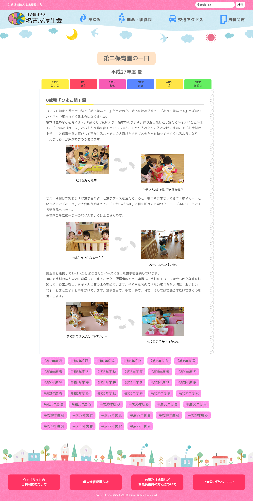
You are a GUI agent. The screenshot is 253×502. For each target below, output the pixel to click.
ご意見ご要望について (219, 483)
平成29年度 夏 (111, 416)
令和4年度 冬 (187, 373)
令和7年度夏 (79, 362)
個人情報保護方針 (95, 483)
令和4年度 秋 (53, 384)
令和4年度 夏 (79, 384)
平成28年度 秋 (198, 416)
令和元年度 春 (81, 405)
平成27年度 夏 (140, 427)
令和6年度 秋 (159, 362)
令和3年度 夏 (187, 384)
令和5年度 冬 (79, 373)
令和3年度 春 (53, 394)
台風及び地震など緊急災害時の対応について (157, 483)
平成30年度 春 (196, 405)
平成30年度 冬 (110, 405)
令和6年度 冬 (132, 362)
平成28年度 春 (82, 427)
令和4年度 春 (106, 384)
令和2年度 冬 (79, 394)
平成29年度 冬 (54, 416)
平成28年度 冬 (169, 416)
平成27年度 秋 (111, 427)
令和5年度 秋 (106, 373)
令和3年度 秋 (160, 384)
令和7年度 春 (105, 362)
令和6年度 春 (53, 373)
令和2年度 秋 (106, 394)
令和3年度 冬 (133, 384)
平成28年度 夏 (54, 427)
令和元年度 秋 (189, 394)
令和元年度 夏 (53, 405)
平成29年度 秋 (82, 416)
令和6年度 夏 (186, 362)
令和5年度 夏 (133, 373)
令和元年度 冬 (161, 394)
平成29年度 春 (140, 416)
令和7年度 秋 (53, 362)
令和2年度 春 (133, 394)
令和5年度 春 (160, 373)
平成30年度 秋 (138, 405)
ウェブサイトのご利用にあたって (34, 483)
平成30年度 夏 (167, 405)
